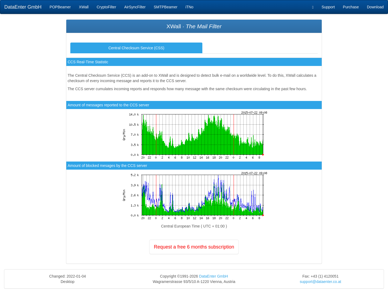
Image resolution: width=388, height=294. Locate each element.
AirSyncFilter (135, 7)
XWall (84, 7)
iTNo (189, 7)
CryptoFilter (106, 7)
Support (328, 7)
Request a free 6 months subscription (194, 247)
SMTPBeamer (165, 7)
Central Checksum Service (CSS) (136, 48)
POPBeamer (60, 7)
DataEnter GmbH (22, 7)
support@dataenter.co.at (320, 281)
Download (375, 7)
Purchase (351, 7)
